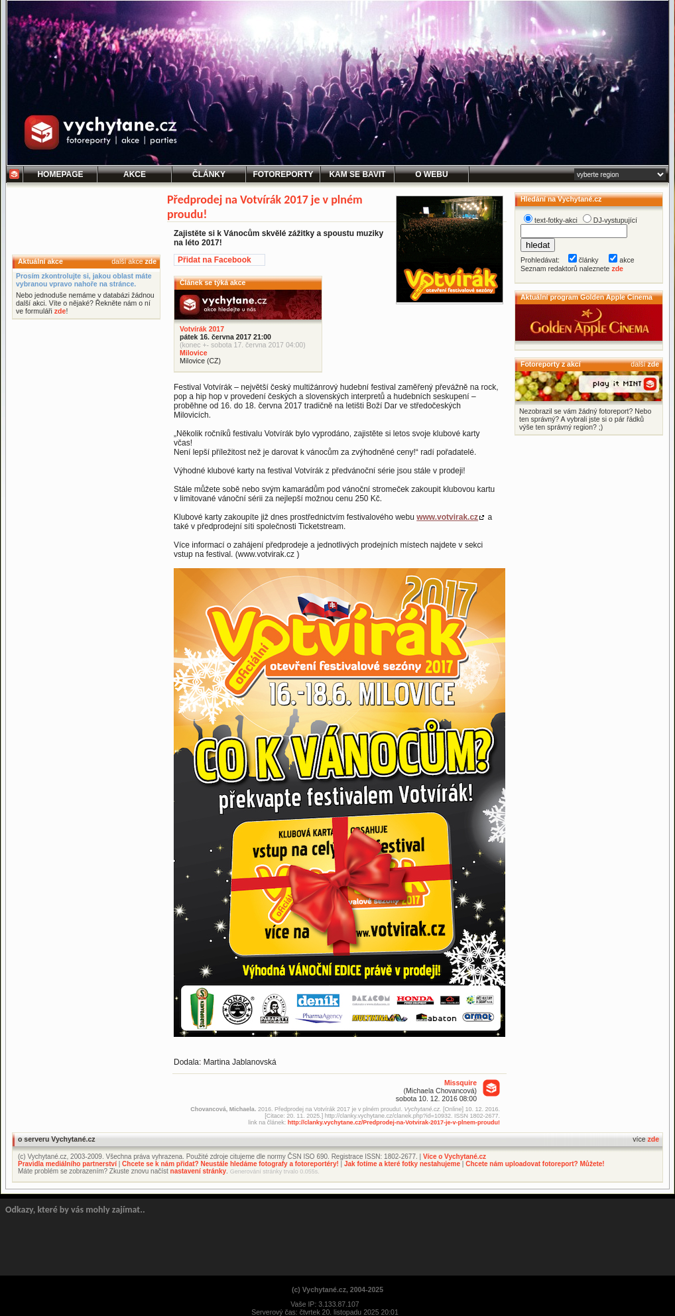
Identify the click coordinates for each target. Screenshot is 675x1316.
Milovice (194, 353)
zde (150, 261)
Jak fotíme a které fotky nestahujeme (402, 1163)
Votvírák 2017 (202, 329)
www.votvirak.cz (447, 517)
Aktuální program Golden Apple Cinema (586, 297)
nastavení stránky (198, 1171)
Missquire (460, 1083)
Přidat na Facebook (214, 260)
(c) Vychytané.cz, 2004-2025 (337, 1289)
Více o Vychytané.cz (454, 1156)
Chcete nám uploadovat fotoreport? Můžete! (534, 1163)
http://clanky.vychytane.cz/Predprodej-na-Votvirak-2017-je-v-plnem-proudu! (394, 1122)
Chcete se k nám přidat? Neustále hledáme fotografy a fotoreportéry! (230, 1163)
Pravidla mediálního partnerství (67, 1163)
